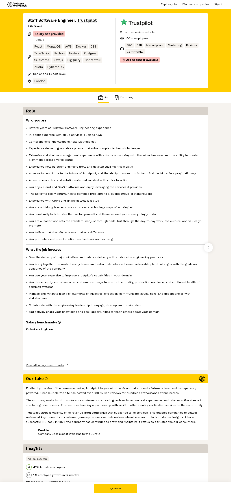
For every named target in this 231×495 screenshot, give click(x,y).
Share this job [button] (37, 467)
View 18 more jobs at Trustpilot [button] (74, 467)
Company (123, 98)
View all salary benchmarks (45, 453)
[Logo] (17, 4)
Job (103, 98)
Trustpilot (87, 20)
